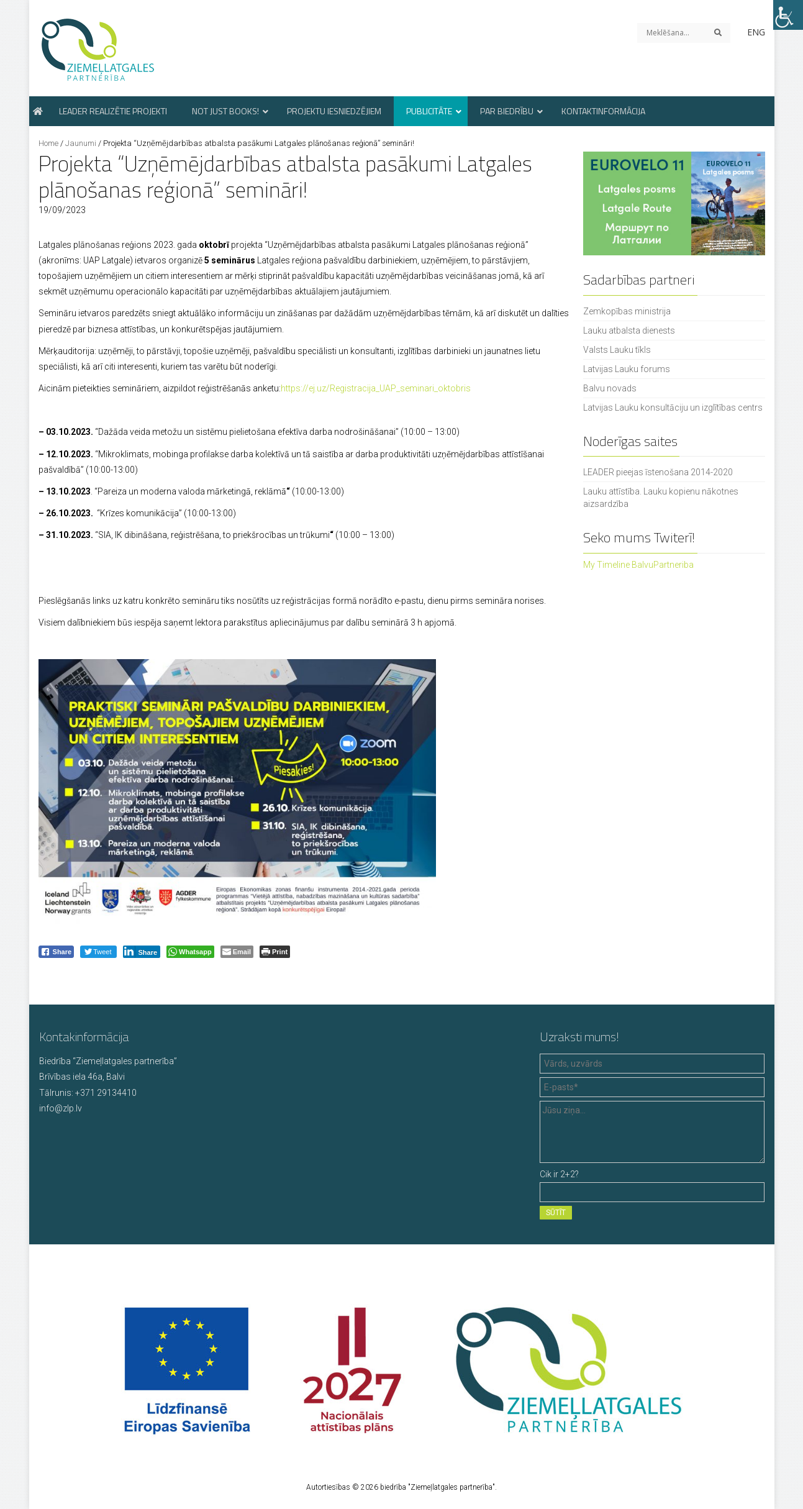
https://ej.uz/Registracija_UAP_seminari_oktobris (376, 388)
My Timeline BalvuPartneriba (638, 565)
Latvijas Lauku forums (626, 369)
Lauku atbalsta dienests (629, 330)
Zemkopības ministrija (627, 311)
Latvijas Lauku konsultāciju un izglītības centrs (673, 408)
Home (48, 143)
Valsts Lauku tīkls (617, 350)
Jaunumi (80, 143)
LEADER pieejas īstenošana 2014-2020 (658, 472)
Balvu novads (610, 388)
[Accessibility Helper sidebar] (788, 15)
